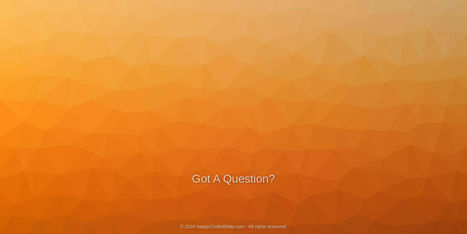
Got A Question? (233, 178)
